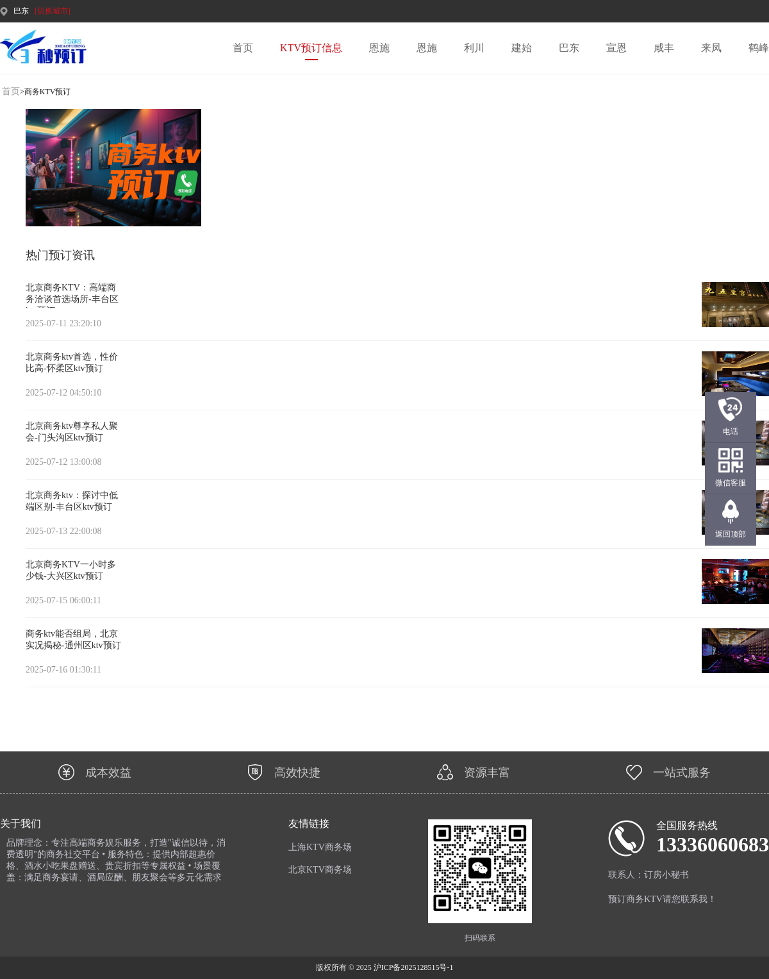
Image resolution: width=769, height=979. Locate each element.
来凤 (711, 47)
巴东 (569, 47)
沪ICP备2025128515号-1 (414, 967)
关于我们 (20, 823)
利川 (474, 47)
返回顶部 (730, 534)
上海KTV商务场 (320, 847)
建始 (521, 47)
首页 (243, 47)
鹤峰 (758, 47)
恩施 (379, 47)
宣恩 (616, 47)
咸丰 (664, 47)
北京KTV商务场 (320, 869)
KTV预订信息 (311, 47)
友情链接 (308, 823)
